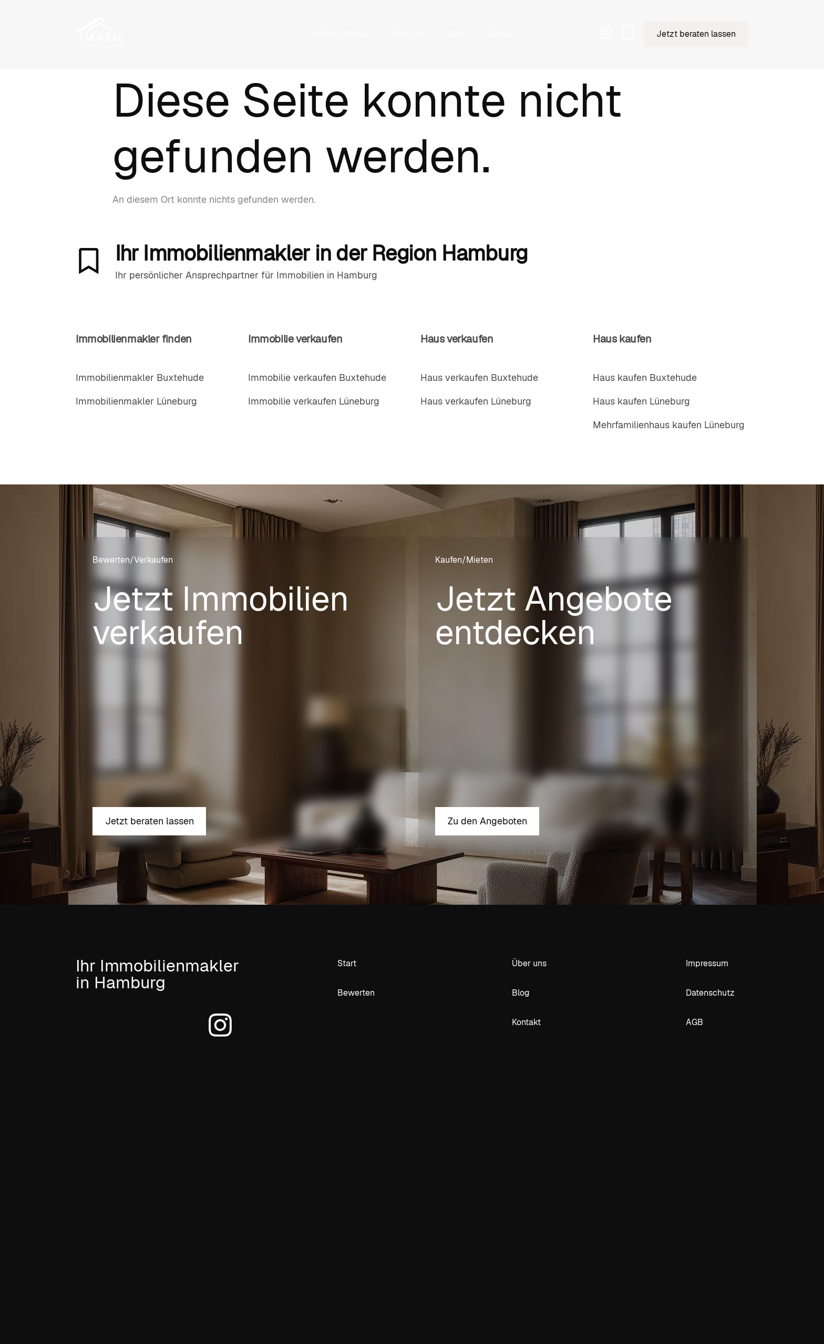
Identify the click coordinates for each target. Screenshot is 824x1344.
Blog (457, 33)
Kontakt (501, 33)
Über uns (409, 33)
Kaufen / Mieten (340, 33)
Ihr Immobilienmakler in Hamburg (157, 974)
